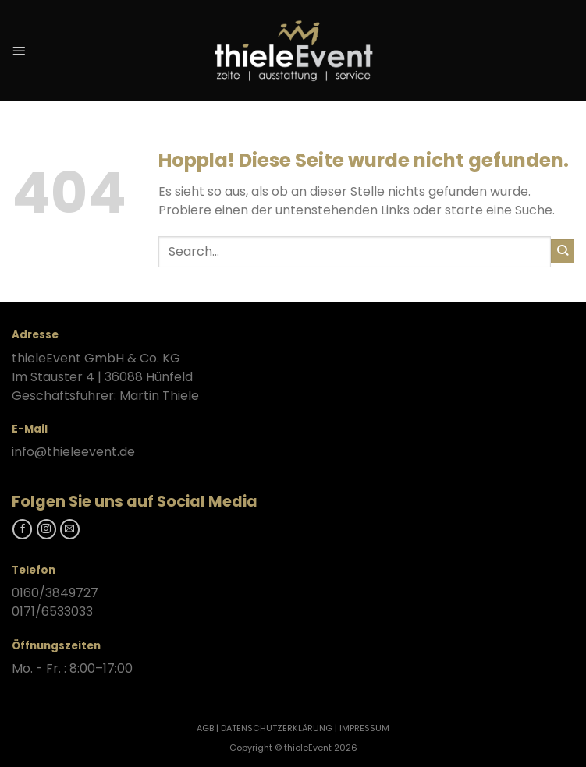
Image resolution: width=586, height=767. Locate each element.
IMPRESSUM (364, 728)
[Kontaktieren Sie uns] (70, 529)
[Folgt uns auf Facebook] (22, 529)
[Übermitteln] (562, 251)
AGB (205, 728)
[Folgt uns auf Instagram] (46, 529)
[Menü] (19, 50)
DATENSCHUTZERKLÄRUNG (276, 728)
